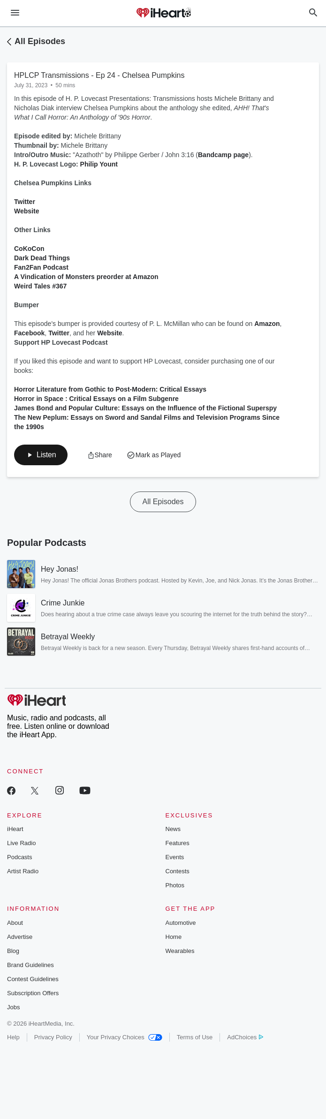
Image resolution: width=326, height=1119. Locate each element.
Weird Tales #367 (40, 286)
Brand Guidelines (30, 964)
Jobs (13, 1007)
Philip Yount (99, 164)
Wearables (180, 950)
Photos (175, 885)
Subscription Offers (33, 993)
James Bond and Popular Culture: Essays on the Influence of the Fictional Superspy (145, 408)
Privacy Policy (53, 1037)
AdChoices (245, 1037)
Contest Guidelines (33, 979)
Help (13, 1037)
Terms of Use (195, 1037)
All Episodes (40, 41)
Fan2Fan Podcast (41, 267)
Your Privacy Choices (124, 1037)
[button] (41, 455)
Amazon (267, 323)
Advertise (19, 936)
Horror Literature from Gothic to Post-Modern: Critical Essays (110, 389)
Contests (178, 871)
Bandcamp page (223, 155)
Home (174, 936)
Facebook (29, 333)
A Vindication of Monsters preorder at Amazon (86, 276)
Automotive (181, 922)
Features (178, 843)
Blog (13, 950)
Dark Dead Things (42, 258)
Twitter (24, 201)
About (15, 922)
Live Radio (21, 843)
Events (175, 857)
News (173, 828)
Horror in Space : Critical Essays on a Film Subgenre (96, 398)
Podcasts (19, 857)
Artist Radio (22, 871)
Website (26, 211)
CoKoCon (29, 248)
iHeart (15, 828)
